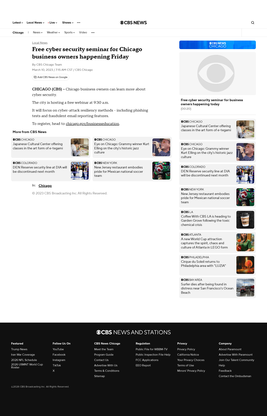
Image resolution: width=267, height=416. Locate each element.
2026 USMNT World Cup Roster (27, 366)
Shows (67, 22)
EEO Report (143, 365)
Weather (53, 32)
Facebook (59, 354)
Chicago (18, 32)
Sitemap (99, 376)
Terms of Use (185, 365)
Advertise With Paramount (236, 354)
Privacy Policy (186, 349)
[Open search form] (252, 22)
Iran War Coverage (23, 354)
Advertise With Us (105, 365)
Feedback (225, 370)
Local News (35, 22)
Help (222, 365)
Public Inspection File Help (153, 354)
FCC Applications (147, 360)
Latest (18, 22)
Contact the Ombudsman (235, 376)
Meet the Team (103, 349)
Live (53, 22)
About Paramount (230, 349)
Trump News (19, 349)
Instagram (59, 360)
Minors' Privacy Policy (191, 370)
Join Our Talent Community (236, 360)
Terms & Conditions (106, 370)
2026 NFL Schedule (24, 360)
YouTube (58, 349)
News (37, 32)
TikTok (57, 365)
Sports (69, 32)
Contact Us (101, 360)
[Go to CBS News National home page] (133, 22)
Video (83, 32)
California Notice (188, 354)
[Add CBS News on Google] (50, 77)
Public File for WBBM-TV (152, 349)
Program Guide (103, 354)
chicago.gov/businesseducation (92, 123)
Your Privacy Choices (190, 360)
